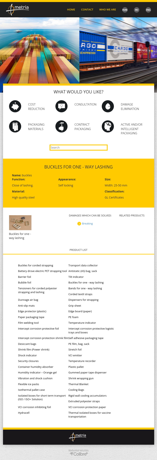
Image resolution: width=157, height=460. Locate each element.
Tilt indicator (76, 277)
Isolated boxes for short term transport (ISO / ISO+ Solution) (42, 397)
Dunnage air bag (28, 300)
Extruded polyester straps (84, 401)
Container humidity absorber (35, 367)
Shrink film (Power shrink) (33, 349)
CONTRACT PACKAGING (83, 126)
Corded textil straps (81, 294)
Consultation (86, 104)
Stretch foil (75, 349)
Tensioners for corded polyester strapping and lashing (37, 290)
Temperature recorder (82, 361)
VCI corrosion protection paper (87, 407)
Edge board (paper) (80, 311)
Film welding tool (28, 323)
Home (71, 9)
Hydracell (24, 413)
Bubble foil (24, 282)
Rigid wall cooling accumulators (88, 395)
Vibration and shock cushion (35, 378)
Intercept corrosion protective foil (38, 328)
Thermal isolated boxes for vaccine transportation (90, 414)
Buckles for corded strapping (35, 265)
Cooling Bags (76, 390)
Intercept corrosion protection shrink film (43, 338)
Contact (87, 9)
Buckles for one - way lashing (86, 282)
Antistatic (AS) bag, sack (83, 271)
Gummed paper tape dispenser (88, 372)
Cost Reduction (36, 106)
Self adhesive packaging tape (86, 338)
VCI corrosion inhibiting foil (34, 407)
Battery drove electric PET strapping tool (42, 271)
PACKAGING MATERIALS (36, 126)
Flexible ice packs (28, 384)
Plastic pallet (76, 367)
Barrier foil (24, 277)
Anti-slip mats (26, 305)
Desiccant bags (27, 344)
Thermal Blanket (78, 384)
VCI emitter (75, 355)
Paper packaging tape (31, 317)
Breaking (87, 223)
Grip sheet (75, 305)
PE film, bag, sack (79, 344)
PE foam (74, 317)
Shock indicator (27, 355)
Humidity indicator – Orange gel (37, 372)
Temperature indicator (82, 323)
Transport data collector (83, 265)
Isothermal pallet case (31, 390)
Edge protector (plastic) (32, 311)
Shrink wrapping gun (81, 378)
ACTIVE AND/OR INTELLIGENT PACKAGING (131, 128)
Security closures (28, 361)
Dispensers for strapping (84, 300)
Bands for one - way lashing (85, 288)
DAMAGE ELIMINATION (130, 106)
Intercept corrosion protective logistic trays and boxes (91, 330)
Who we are (107, 9)
